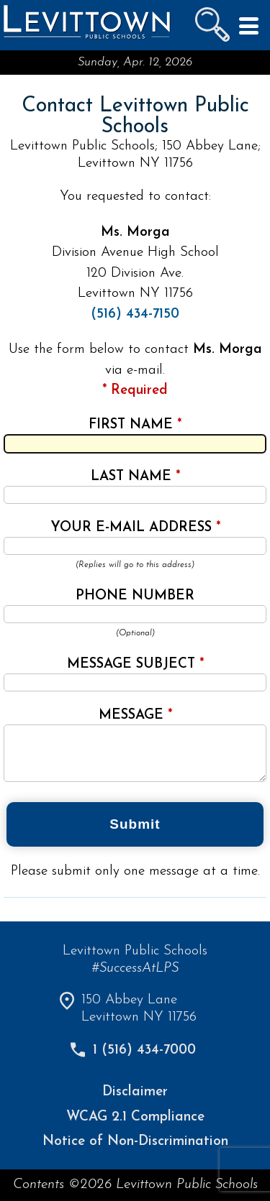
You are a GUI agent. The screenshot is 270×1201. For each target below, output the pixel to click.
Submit (134, 824)
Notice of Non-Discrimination (135, 1142)
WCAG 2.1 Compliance (135, 1117)
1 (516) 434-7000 (144, 1050)
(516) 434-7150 (135, 314)
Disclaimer (135, 1092)
